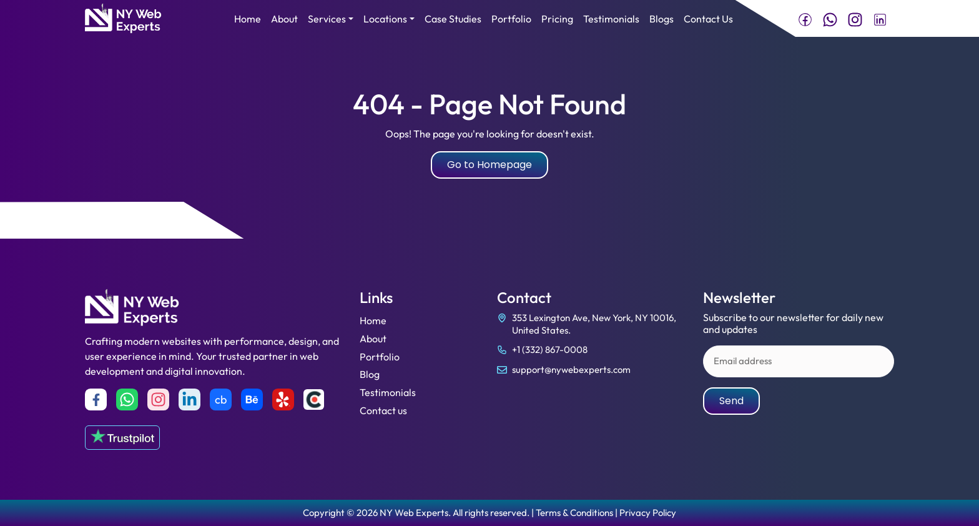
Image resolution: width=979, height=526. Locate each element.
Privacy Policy (647, 513)
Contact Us (708, 18)
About (284, 18)
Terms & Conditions (574, 513)
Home (247, 18)
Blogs (661, 18)
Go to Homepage (489, 164)
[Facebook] (96, 399)
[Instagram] (158, 399)
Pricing (557, 18)
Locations (385, 18)
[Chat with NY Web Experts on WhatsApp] (830, 18)
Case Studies (453, 18)
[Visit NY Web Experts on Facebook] (805, 18)
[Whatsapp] (127, 399)
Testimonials (611, 18)
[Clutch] (313, 399)
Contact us (383, 410)
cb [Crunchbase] (221, 399)
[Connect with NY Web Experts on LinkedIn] (880, 18)
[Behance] (252, 399)
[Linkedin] (189, 399)
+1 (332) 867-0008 (550, 349)
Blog (370, 374)
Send (731, 401)
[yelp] (283, 399)
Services (327, 18)
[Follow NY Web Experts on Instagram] (855, 18)
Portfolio (511, 18)
